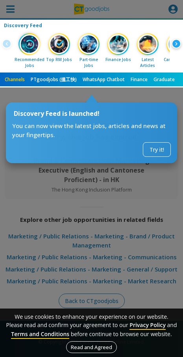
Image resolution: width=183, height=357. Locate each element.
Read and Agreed (91, 347)
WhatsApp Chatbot (104, 79)
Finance (139, 79)
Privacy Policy (147, 325)
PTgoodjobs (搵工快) (54, 79)
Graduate (164, 79)
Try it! (157, 149)
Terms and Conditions (40, 334)
